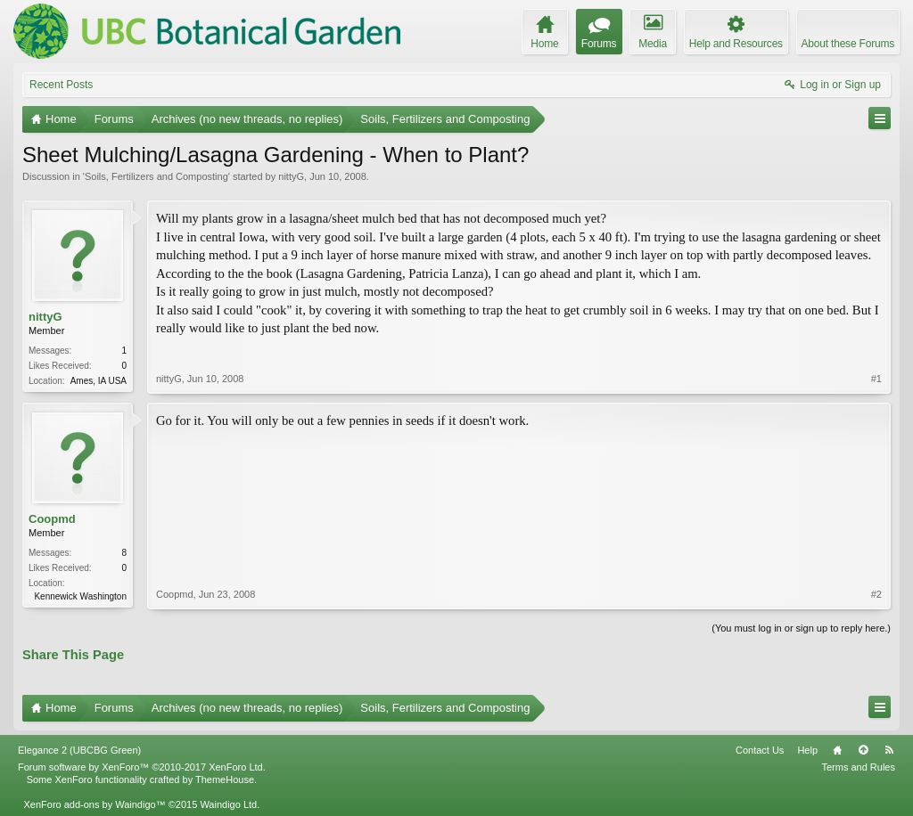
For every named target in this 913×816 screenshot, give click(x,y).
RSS (889, 750)
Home (837, 750)
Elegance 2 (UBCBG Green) (79, 750)
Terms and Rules (858, 767)
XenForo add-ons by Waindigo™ (94, 804)
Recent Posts (61, 84)
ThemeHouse (224, 779)
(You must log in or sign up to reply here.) (801, 628)
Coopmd (52, 519)
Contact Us (760, 750)
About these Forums (848, 43)
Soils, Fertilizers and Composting (156, 176)
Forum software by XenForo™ (142, 767)
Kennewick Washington (80, 596)
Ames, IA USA (98, 381)
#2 (876, 594)
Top (863, 750)
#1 (876, 378)
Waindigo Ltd (228, 804)
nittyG (291, 176)
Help (807, 750)
